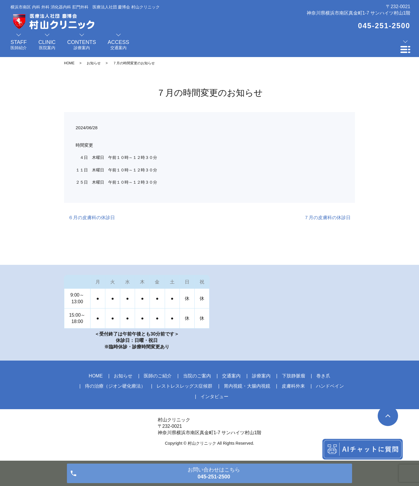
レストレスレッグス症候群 (184, 386)
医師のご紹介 (158, 375)
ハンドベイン (330, 386)
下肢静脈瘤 (293, 375)
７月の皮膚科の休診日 (327, 217)
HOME (69, 63)
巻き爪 (323, 375)
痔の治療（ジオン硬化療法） (115, 386)
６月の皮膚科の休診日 (91, 217)
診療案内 (261, 375)
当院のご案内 (197, 375)
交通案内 (231, 375)
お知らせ (94, 63)
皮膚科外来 (293, 386)
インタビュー (214, 396)
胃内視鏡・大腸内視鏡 (247, 386)
